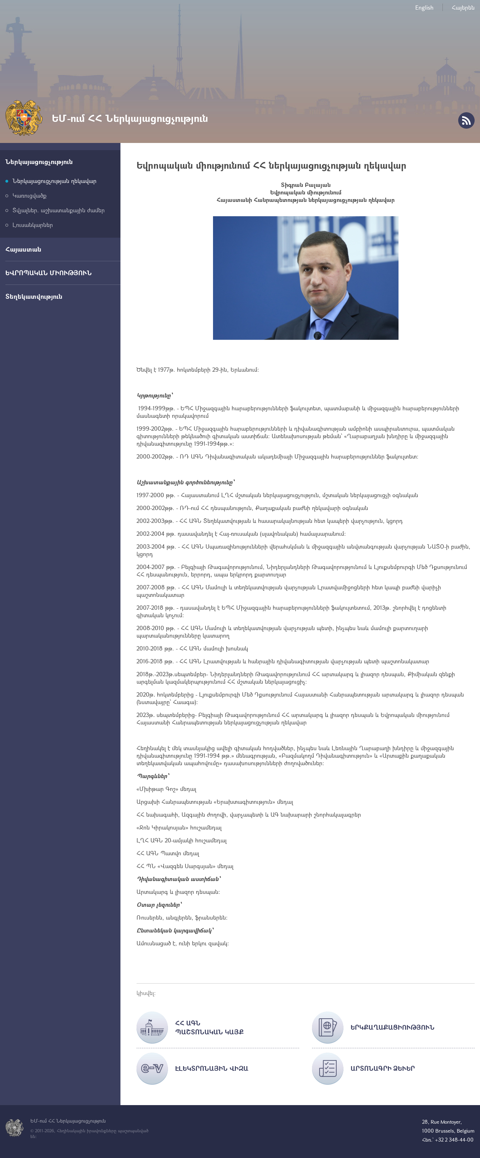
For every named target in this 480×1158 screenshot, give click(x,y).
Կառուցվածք (29, 195)
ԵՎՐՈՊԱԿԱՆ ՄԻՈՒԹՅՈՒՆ (48, 272)
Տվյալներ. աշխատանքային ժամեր (59, 210)
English (424, 7)
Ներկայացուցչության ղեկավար (55, 180)
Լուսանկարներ (33, 224)
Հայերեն (463, 7)
